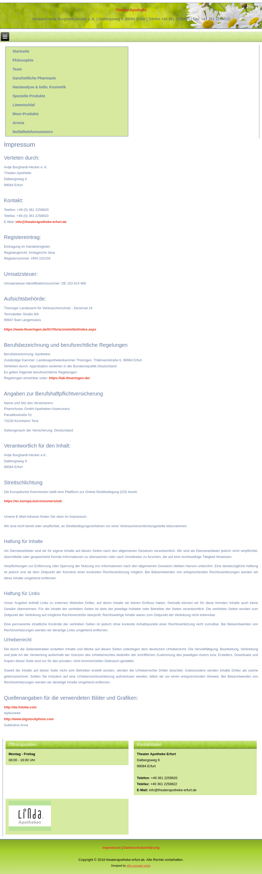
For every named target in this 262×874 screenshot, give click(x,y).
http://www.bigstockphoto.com (29, 719)
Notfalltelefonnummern (33, 132)
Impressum (111, 848)
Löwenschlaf (24, 105)
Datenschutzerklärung (142, 848)
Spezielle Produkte (29, 96)
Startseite (21, 51)
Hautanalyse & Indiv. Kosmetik (39, 87)
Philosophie (23, 60)
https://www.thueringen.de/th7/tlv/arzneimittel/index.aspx (50, 329)
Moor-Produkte (26, 114)
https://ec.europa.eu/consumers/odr (33, 501)
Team (17, 69)
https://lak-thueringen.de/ (69, 378)
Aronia (18, 123)
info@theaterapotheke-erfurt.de (41, 222)
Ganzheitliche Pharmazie (34, 78)
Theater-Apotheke (131, 10)
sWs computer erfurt (138, 865)
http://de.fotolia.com (20, 707)
